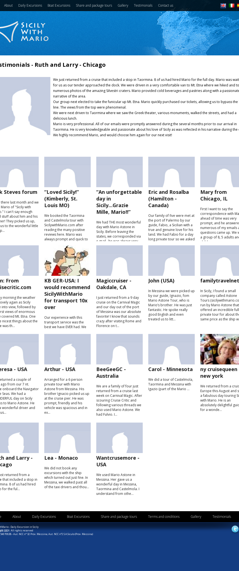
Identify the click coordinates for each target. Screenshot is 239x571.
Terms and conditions (164, 516)
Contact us (165, 5)
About (8, 5)
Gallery (123, 5)
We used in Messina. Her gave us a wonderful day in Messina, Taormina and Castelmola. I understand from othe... (119, 475)
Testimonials (143, 5)
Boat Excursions (59, 5)
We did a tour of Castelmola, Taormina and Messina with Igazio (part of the (171, 378)
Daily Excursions (30, 5)
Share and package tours (94, 5)
